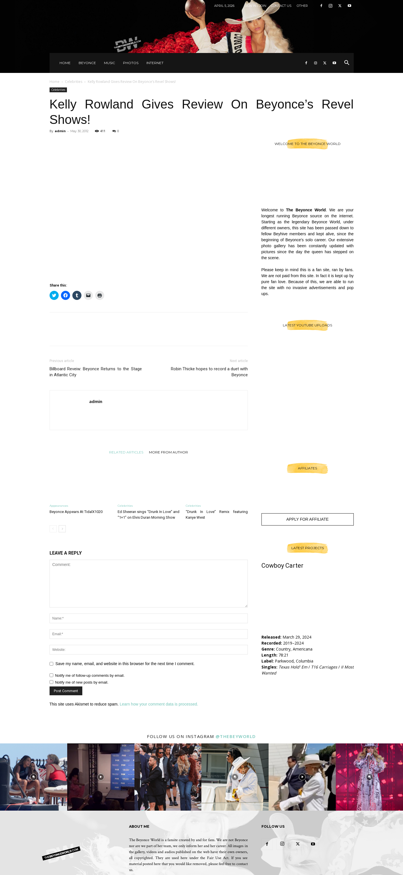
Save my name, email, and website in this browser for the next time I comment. (125, 663)
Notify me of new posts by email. (81, 682)
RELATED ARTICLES (126, 452)
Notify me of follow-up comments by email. (89, 675)
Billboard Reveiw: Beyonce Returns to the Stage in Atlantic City (96, 371)
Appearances (59, 506)
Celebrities (73, 81)
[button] (347, 63)
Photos (130, 63)
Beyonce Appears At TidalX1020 (76, 512)
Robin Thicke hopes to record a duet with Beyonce (209, 371)
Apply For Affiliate (307, 519)
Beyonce (87, 63)
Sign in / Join (255, 6)
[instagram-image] (33, 777)
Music (109, 63)
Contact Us (281, 6)
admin (60, 131)
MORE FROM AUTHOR (168, 452)
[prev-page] (53, 528)
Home (65, 63)
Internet (154, 63)
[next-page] (62, 528)
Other (302, 6)
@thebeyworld (236, 736)
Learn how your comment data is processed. (159, 704)
